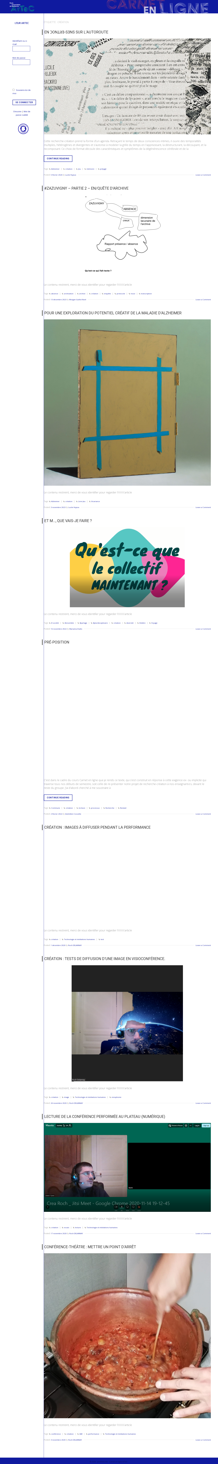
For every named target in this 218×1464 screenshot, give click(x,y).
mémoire (90, 168)
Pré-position (56, 641)
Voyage (156, 622)
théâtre (144, 622)
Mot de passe (19, 57)
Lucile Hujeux (70, 174)
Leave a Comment (203, 174)
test (102, 938)
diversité (131, 622)
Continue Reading (59, 159)
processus (95, 806)
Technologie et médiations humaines (79, 938)
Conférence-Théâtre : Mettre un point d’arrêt (87, 1245)
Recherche (110, 806)
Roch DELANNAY (75, 944)
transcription (146, 293)
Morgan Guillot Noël (78, 299)
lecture (78, 1225)
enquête (107, 293)
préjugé (103, 168)
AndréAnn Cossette (73, 813)
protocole (121, 293)
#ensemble (69, 622)
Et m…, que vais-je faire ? (67, 520)
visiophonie (117, 1095)
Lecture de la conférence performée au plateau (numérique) (102, 1115)
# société (55, 622)
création (69, 168)
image (66, 1095)
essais (66, 1225)
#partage (84, 622)
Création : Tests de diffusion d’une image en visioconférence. (101, 957)
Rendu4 (123, 806)
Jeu (79, 168)
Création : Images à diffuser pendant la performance (94, 826)
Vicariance (95, 500)
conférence (56, 1431)
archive (82, 293)
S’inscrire (17, 111)
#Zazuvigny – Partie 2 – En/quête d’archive (84, 188)
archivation (69, 293)
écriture (82, 806)
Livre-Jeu (81, 500)
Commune (55, 806)
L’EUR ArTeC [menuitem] (22, 23)
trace (133, 293)
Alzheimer (55, 168)
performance (94, 1431)
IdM (81, 1431)
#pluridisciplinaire (101, 622)
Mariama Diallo (76, 628)
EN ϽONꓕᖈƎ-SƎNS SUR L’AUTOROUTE (74, 32)
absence (54, 293)
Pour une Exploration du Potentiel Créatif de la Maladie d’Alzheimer (109, 312)
